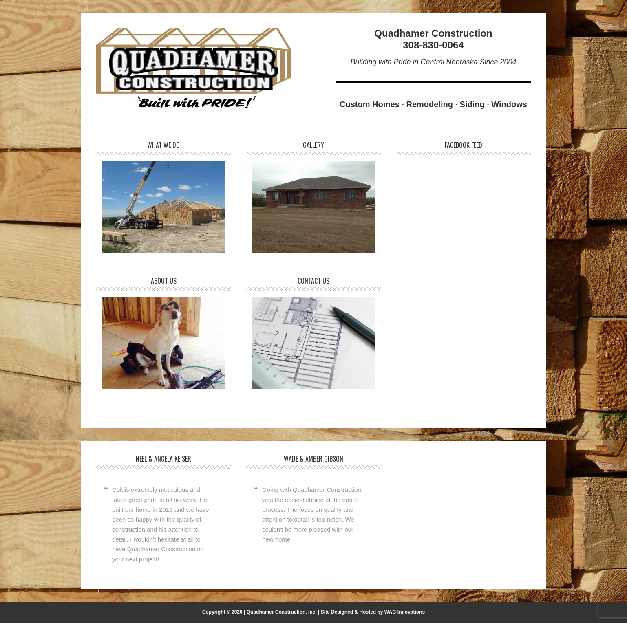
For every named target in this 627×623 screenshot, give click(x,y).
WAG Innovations (404, 612)
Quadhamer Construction (193, 68)
